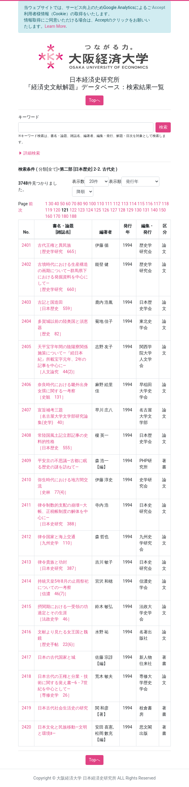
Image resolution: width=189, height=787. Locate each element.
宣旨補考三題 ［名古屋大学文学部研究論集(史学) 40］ (63, 416)
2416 (26, 631)
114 (132, 203)
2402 (26, 264)
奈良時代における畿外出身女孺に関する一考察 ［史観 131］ (63, 390)
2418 (26, 676)
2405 (26, 346)
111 (108, 203)
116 (149, 203)
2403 (26, 302)
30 (50, 203)
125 (97, 210)
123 (81, 210)
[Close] (158, 7)
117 (157, 203)
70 (73, 203)
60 (68, 203)
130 (138, 210)
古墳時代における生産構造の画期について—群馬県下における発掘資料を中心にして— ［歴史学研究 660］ (63, 277)
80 (79, 203)
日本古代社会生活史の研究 (63, 708)
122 (73, 210)
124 (89, 210)
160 (48, 216)
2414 (26, 581)
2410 (26, 479)
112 (116, 203)
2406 (26, 384)
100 (92, 203)
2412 (26, 536)
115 (141, 203)
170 (56, 216)
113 (124, 203)
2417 (26, 657)
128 (121, 210)
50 (62, 203)
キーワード (28, 117)
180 (64, 216)
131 (146, 210)
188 (73, 216)
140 (154, 210)
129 (129, 210)
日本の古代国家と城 (56, 657)
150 (162, 210)
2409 (26, 460)
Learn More (55, 26)
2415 (26, 606)
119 (48, 210)
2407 (26, 410)
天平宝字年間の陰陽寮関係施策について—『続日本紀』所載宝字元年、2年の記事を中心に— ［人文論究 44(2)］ (63, 359)
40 (56, 203)
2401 (26, 245)
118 (165, 203)
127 (113, 210)
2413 (26, 562)
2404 (26, 321)
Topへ (94, 100)
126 (105, 210)
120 (56, 210)
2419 (26, 708)
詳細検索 (29, 153)
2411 (26, 505)
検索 (163, 127)
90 (85, 203)
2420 (26, 727)
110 (100, 203)
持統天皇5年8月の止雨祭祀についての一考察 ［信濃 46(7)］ (63, 587)
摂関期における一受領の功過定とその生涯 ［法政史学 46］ (63, 612)
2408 (26, 435)
